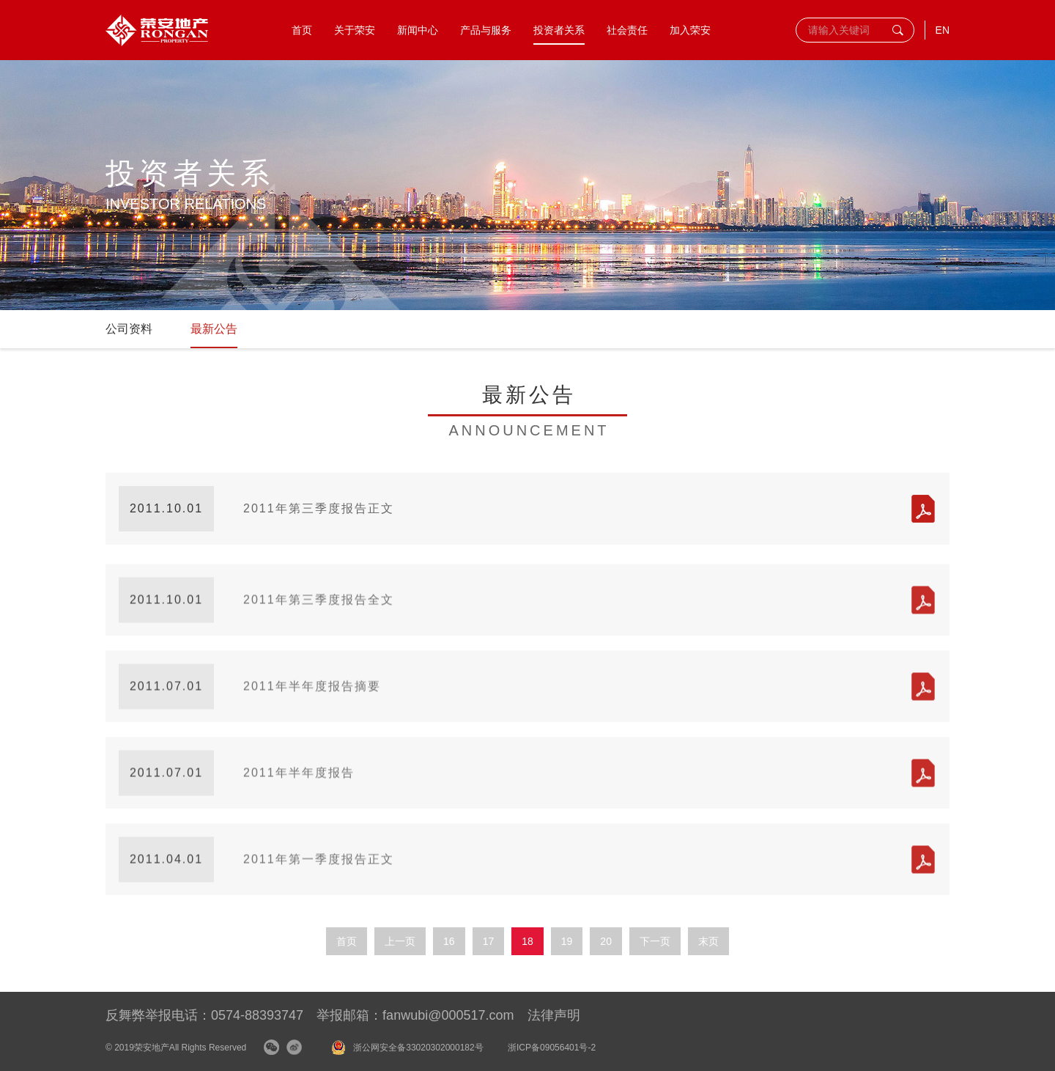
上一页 (400, 941)
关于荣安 (354, 30)
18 (527, 941)
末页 (708, 941)
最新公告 (213, 329)
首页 (302, 30)
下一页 (655, 941)
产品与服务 (485, 30)
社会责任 (627, 30)
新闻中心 (417, 30)
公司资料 (129, 329)
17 (489, 941)
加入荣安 (690, 30)
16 (449, 941)
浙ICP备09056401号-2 (552, 1047)
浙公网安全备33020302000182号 (418, 1047)
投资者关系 (559, 30)
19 (567, 941)
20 (606, 941)
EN (942, 30)
